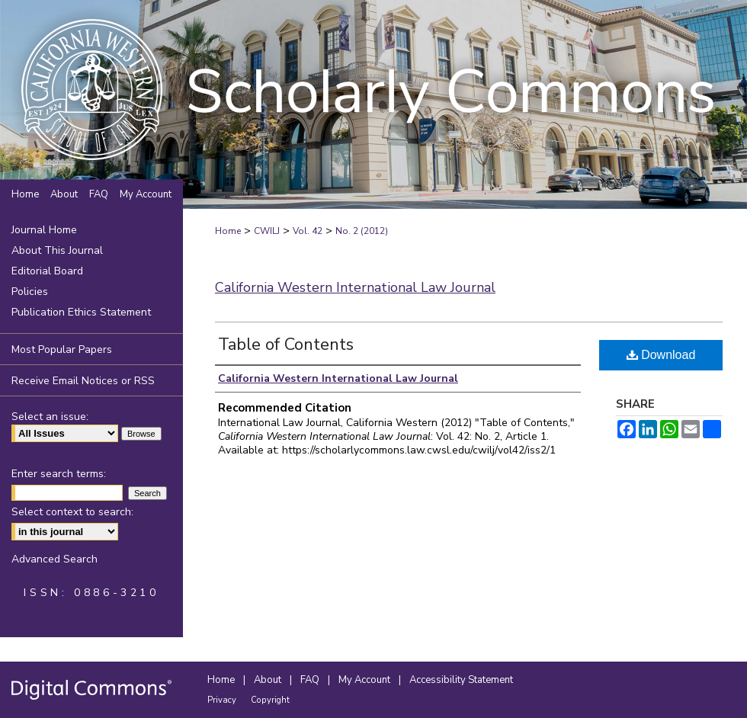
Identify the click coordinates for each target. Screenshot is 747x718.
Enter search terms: (58, 473)
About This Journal (57, 250)
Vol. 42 (307, 231)
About (269, 680)
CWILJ (267, 231)
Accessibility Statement (461, 680)
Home (228, 231)
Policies (29, 291)
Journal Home (44, 230)
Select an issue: (49, 416)
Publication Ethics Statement (81, 312)
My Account (365, 680)
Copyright (270, 700)
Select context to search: (72, 512)
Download (661, 354)
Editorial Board (47, 271)
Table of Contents (286, 344)
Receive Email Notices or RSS (83, 380)
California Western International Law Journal (355, 287)
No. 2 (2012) (361, 231)
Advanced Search (54, 559)
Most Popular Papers (61, 349)
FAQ (311, 680)
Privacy (223, 700)
